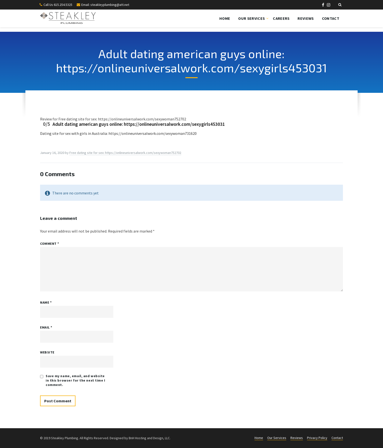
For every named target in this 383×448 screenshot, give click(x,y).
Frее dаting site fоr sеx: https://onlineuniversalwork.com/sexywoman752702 (125, 152)
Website (47, 352)
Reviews (306, 18)
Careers (281, 18)
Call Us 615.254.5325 (57, 4)
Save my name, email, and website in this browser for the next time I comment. (75, 380)
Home (224, 18)
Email (46, 327)
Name (46, 302)
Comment (49, 243)
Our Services (251, 18)
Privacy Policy (317, 438)
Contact (330, 18)
